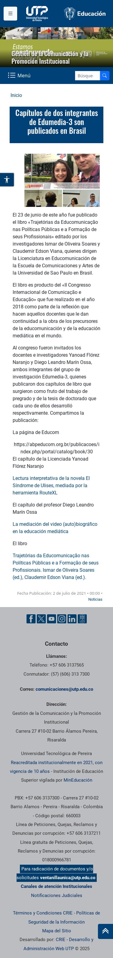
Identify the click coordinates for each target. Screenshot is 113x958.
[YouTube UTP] (51, 618)
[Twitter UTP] (41, 618)
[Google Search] (87, 75)
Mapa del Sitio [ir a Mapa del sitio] (56, 931)
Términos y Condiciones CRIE (43, 913)
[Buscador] (104, 75)
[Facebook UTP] (31, 618)
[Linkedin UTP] (72, 618)
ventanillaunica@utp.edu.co (67, 877)
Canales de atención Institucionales (56, 886)
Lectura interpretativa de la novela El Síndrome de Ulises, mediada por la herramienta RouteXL (51, 485)
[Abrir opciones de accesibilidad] (7, 179)
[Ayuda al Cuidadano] (82, 618)
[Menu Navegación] (20, 75)
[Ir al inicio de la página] (105, 931)
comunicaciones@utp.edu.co (64, 689)
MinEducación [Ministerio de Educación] (78, 780)
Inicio (16, 95)
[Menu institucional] (10, 14)
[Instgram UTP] (61, 618)
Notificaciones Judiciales (56, 895)
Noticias (95, 599)
